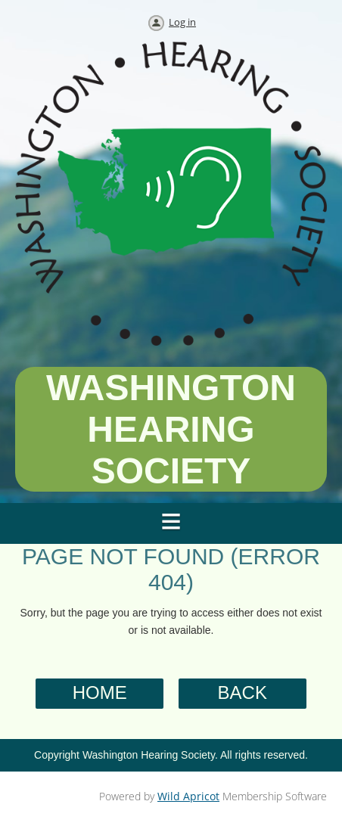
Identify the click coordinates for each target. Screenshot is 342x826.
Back (242, 692)
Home (100, 692)
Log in (182, 22)
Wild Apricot (188, 796)
